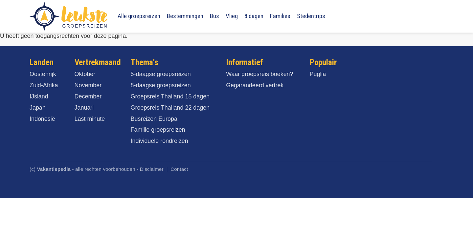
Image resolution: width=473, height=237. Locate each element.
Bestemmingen (185, 16)
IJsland (39, 96)
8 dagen (253, 16)
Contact (179, 169)
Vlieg (232, 16)
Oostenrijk (43, 74)
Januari (84, 107)
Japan (38, 107)
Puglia (318, 74)
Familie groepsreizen (158, 129)
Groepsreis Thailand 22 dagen (170, 107)
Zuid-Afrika (44, 85)
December (88, 96)
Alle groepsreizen (139, 16)
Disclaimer (152, 169)
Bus (214, 16)
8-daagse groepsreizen (161, 85)
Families (280, 16)
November (88, 85)
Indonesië (42, 119)
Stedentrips (311, 16)
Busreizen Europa (154, 119)
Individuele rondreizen (159, 141)
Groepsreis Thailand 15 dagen (170, 96)
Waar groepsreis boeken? (259, 74)
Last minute (90, 119)
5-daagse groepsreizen (161, 74)
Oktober (85, 74)
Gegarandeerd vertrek (254, 85)
